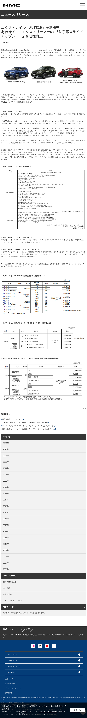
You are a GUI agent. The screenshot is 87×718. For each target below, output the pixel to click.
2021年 (6, 474)
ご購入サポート (13, 660)
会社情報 (6, 588)
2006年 (6, 569)
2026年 (6, 443)
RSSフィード (8, 607)
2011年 (6, 537)
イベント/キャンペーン (12, 600)
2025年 (6, 449)
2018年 (6, 493)
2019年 (6, 487)
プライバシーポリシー (48, 711)
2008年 (6, 556)
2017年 (6, 499)
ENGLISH (8, 693)
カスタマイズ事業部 (12, 5)
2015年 (6, 512)
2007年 (6, 563)
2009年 (6, 550)
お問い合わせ (10, 683)
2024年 (6, 455)
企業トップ (9, 678)
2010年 (6, 544)
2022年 (6, 468)
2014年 (6, 518)
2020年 (6, 481)
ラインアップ (12, 654)
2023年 (6, 462)
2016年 (6, 506)
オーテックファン (14, 666)
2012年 (6, 531)
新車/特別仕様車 (9, 581)
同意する (77, 710)
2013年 (6, 525)
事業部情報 (7, 594)
